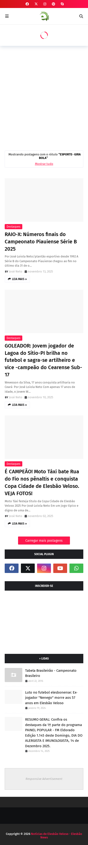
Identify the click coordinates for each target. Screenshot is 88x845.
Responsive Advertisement (44, 779)
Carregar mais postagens (44, 541)
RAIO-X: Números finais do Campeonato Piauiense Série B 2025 (41, 241)
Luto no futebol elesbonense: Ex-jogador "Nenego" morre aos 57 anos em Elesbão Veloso (51, 697)
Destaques (13, 226)
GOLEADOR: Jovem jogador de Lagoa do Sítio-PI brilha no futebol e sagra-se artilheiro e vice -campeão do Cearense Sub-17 (43, 360)
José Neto (15, 271)
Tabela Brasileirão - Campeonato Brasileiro (51, 673)
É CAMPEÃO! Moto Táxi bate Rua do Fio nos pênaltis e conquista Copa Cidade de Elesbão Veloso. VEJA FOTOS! (42, 482)
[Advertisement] (44, 97)
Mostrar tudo (44, 164)
